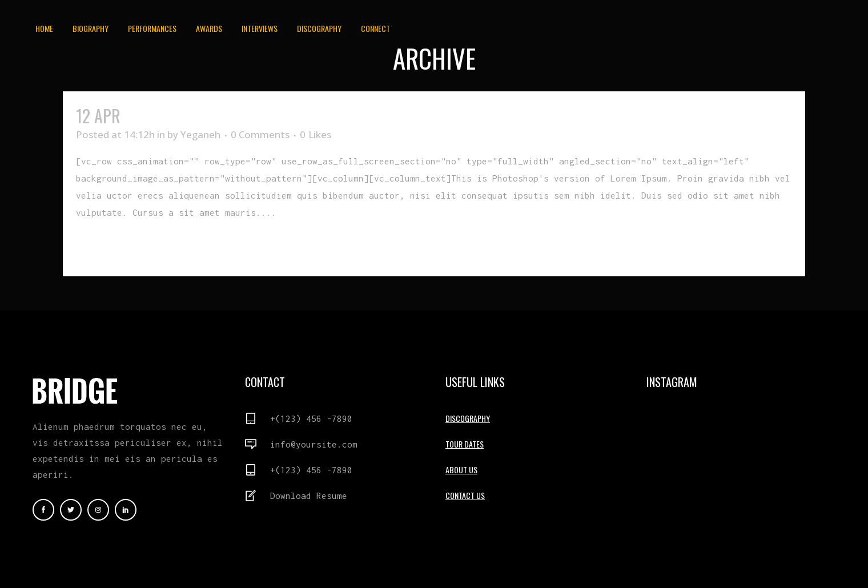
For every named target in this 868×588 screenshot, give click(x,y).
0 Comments (260, 134)
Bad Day (152, 115)
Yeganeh (200, 134)
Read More (102, 247)
